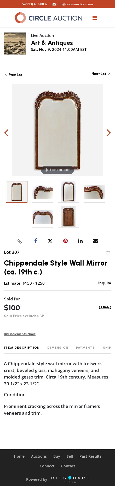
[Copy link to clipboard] (20, 241)
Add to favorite (108, 253)
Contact (68, 465)
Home (19, 456)
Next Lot (100, 74)
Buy (56, 456)
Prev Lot (13, 75)
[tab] (21, 349)
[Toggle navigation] (94, 18)
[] (105, 307)
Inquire (104, 283)
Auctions (39, 456)
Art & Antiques (52, 42)
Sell (70, 456)
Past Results (90, 456)
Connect (47, 465)
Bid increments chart (20, 334)
